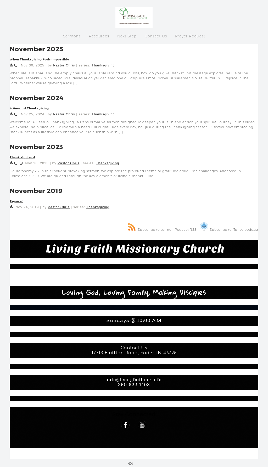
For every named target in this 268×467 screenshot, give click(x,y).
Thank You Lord (22, 157)
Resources (99, 36)
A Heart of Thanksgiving (29, 108)
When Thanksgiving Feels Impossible (39, 59)
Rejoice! (16, 201)
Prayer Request (190, 36)
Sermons (72, 36)
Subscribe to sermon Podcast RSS (162, 230)
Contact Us (156, 36)
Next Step (127, 36)
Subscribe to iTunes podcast (229, 230)
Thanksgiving (103, 65)
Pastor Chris (64, 65)
